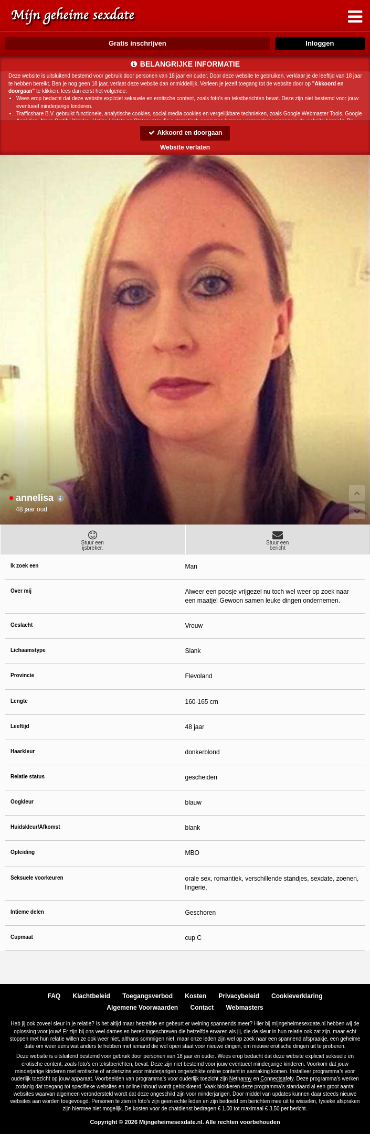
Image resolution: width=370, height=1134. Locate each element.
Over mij (20, 591)
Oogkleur (22, 802)
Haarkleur (22, 751)
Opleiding (22, 852)
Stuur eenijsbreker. (93, 540)
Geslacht (21, 625)
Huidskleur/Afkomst (35, 827)
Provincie (22, 675)
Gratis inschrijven (137, 43)
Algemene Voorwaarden (142, 1007)
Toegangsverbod (147, 996)
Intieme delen (27, 912)
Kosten (195, 996)
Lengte (19, 701)
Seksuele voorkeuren (37, 878)
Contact (202, 1007)
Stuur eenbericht (278, 540)
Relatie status (27, 776)
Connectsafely (276, 1079)
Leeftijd (19, 726)
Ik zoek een (24, 566)
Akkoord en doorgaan (185, 132)
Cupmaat (21, 937)
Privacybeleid (238, 996)
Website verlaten (185, 147)
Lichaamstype (28, 650)
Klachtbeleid (91, 996)
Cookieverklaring (296, 996)
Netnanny (240, 1079)
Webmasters (244, 1007)
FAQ (54, 996)
